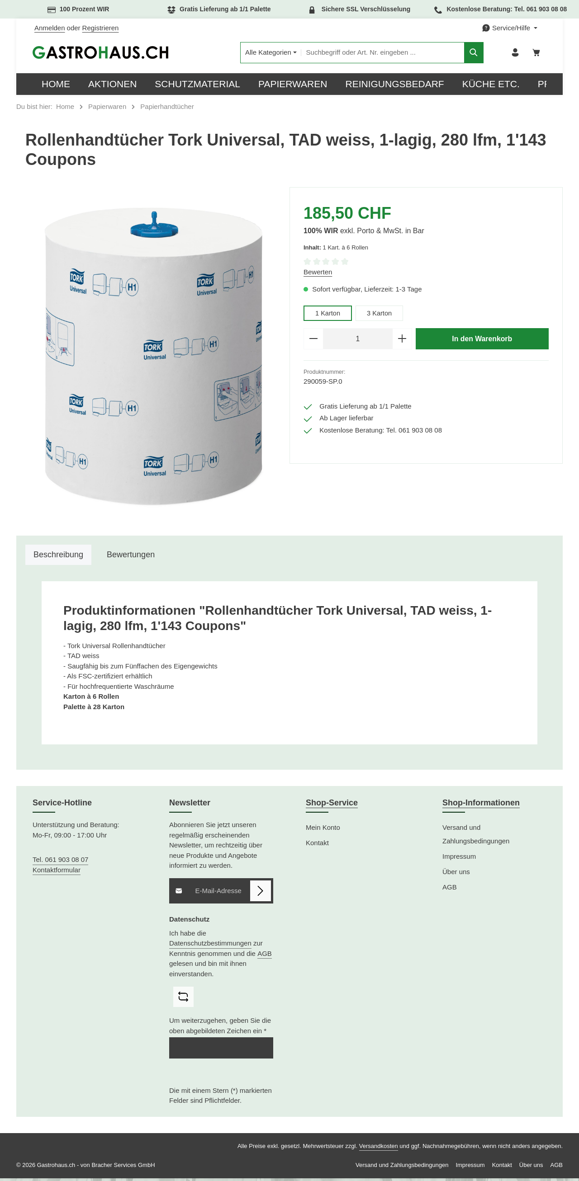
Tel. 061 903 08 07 (60, 862)
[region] (153, 359)
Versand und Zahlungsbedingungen (475, 836)
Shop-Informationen (481, 805)
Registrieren (100, 28)
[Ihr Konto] (513, 54)
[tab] (58, 557)
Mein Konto (323, 830)
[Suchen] (460, 54)
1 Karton (328, 315)
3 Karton (381, 315)
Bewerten (318, 274)
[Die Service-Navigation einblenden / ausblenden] (509, 28)
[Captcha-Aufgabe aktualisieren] (183, 999)
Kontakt (317, 845)
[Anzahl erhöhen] (402, 341)
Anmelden (49, 28)
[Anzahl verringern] (313, 341)
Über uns (456, 874)
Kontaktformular (57, 872)
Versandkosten (378, 1148)
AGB (264, 956)
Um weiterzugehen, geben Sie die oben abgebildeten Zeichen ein (220, 1028)
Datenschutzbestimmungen (210, 946)
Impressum (459, 859)
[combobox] (369, 54)
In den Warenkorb (482, 341)
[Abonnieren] (260, 893)
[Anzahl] (358, 341)
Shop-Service (332, 805)
